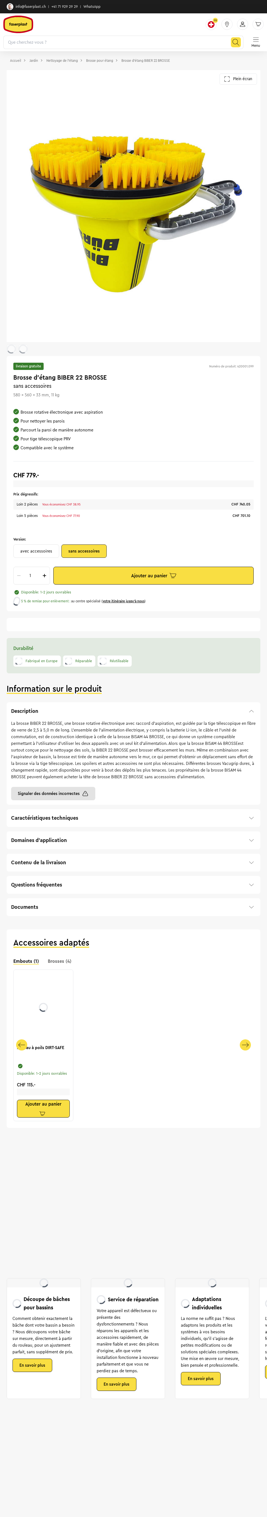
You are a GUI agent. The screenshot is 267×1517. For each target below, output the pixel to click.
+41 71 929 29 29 (64, 7)
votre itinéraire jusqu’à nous (123, 601)
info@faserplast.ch (26, 6)
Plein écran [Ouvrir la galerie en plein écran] (238, 79)
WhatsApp (92, 7)
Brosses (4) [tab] (59, 961)
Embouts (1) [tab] (26, 961)
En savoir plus (32, 1365)
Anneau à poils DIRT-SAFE (40, 1047)
